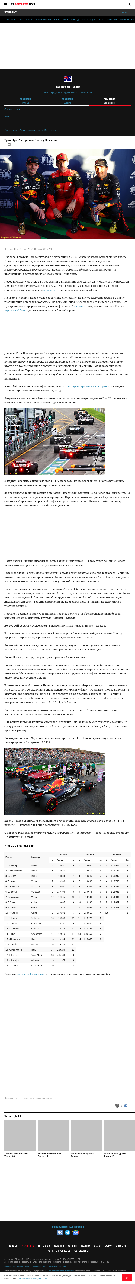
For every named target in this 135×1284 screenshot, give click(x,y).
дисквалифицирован (31, 974)
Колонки (59, 1245)
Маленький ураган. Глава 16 (16, 1155)
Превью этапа (85, 92)
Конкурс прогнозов (59, 1251)
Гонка (7, 116)
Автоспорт (122, 1245)
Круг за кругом (11, 130)
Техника (85, 1245)
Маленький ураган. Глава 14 (83, 1155)
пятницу (79, 306)
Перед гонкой (56, 92)
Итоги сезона (127, 19)
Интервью (44, 1245)
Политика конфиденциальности (17, 1266)
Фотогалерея (81, 1251)
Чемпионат (28, 1245)
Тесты (101, 19)
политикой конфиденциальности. (32, 1278)
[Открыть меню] (5, 4)
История (72, 1245)
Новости (13, 1245)
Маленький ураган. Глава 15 (50, 1155)
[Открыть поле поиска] (129, 4)
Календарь (10, 19)
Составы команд (70, 19)
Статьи (97, 1245)
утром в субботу (14, 310)
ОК (127, 1277)
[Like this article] (118, 1106)
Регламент (112, 19)
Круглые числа (71, 92)
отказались (50, 290)
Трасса (45, 92)
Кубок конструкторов (47, 19)
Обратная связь (39, 1266)
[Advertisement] (67, 533)
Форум (108, 1245)
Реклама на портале (57, 1266)
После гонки (50, 130)
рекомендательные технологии (61, 1270)
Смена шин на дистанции (31, 130)
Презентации (88, 19)
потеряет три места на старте (87, 386)
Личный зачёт (26, 19)
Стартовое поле (12, 109)
